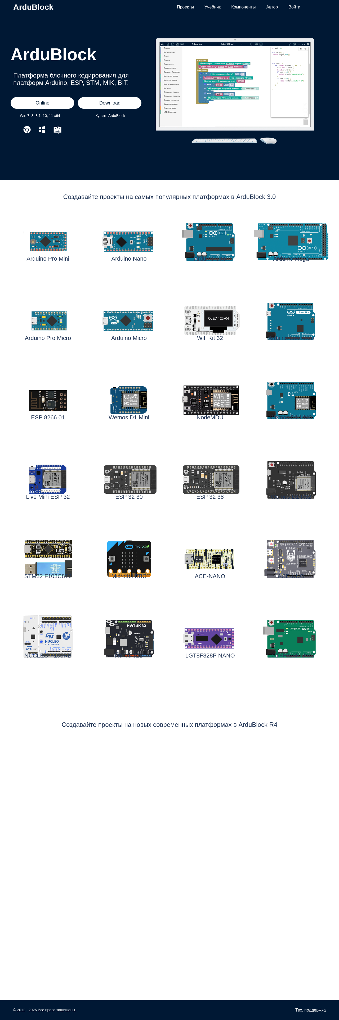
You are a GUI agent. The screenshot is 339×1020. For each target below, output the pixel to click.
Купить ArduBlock (110, 116)
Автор (272, 7)
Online (42, 103)
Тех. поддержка (310, 1010)
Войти (294, 7)
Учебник (212, 7)
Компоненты (243, 7)
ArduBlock (33, 7)
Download (110, 103)
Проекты (185, 7)
